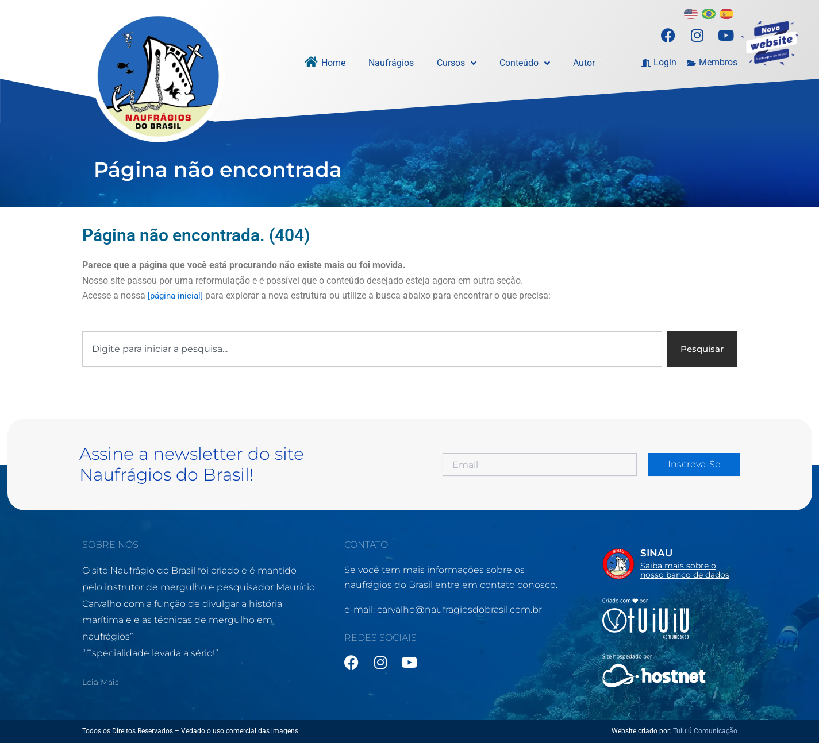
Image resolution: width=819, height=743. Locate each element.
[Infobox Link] (669, 562)
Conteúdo (524, 63)
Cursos (456, 63)
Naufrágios (391, 62)
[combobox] (370, 349)
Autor (584, 62)
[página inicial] (177, 295)
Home (333, 62)
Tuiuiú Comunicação (705, 731)
